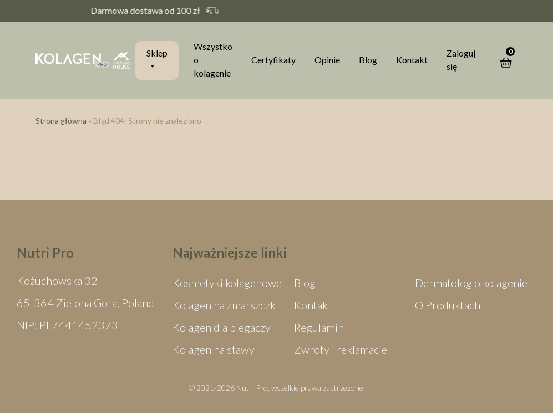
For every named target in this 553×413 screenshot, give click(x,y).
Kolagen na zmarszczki (225, 305)
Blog (368, 59)
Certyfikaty (273, 59)
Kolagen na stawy (214, 349)
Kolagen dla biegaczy (222, 327)
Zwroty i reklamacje (340, 349)
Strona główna (61, 120)
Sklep (157, 53)
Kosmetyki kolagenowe (227, 282)
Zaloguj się (461, 60)
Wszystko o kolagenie (213, 59)
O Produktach (447, 305)
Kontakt (412, 59)
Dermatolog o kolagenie (471, 282)
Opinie (327, 59)
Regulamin (319, 327)
